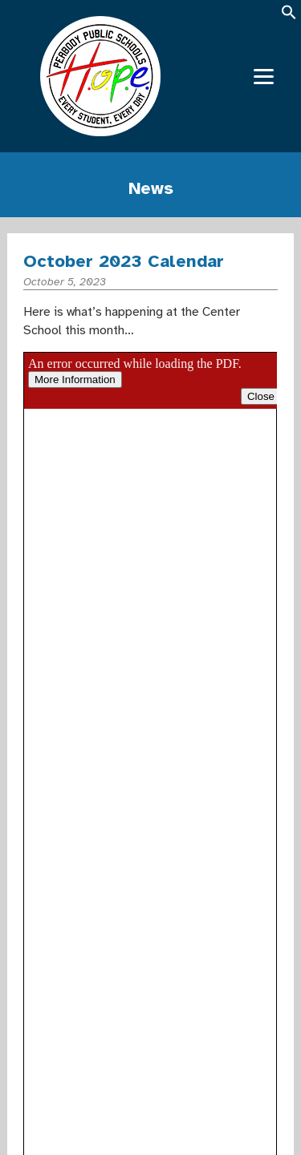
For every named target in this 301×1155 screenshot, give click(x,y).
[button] (289, 17)
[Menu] (264, 77)
